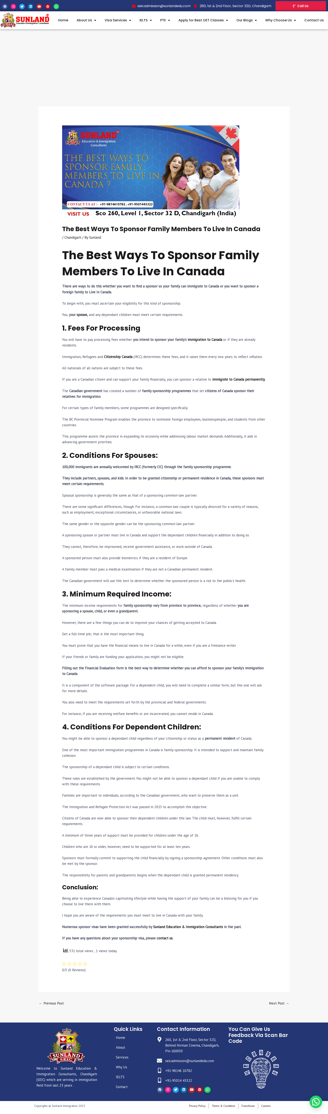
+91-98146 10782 (178, 1071)
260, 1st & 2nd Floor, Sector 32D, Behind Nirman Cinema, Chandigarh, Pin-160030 (192, 1045)
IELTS (146, 20)
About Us (86, 20)
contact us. (165, 938)
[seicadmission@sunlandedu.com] (159, 1060)
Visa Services (118, 20)
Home (63, 20)
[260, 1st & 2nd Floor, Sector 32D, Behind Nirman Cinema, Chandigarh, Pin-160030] (159, 1039)
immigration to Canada (204, 339)
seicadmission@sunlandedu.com (189, 1061)
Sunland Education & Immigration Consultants (188, 927)
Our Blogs (246, 20)
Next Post (279, 1003)
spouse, (82, 314)
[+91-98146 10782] (159, 1070)
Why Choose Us (280, 20)
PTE (165, 20)
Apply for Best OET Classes (203, 20)
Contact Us (314, 20)
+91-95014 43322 (178, 1080)
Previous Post (51, 1003)
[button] (315, 1101)
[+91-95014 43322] (159, 1080)
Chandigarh (72, 237)
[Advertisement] (164, 60)
